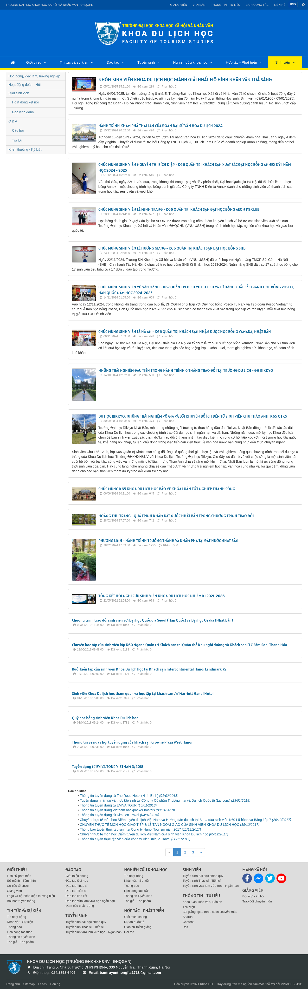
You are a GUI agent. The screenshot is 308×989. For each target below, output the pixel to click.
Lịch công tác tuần (19, 932)
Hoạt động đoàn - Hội (24, 85)
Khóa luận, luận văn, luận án (202, 902)
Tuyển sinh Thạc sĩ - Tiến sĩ (84, 927)
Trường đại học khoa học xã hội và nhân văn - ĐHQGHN (49, 5)
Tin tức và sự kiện (74, 62)
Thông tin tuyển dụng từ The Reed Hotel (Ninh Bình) (129, 796)
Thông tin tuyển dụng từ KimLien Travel (119, 815)
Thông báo (14, 927)
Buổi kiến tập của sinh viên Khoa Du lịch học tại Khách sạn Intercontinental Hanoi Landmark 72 (149, 669)
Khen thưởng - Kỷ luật (24, 149)
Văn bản (199, 5)
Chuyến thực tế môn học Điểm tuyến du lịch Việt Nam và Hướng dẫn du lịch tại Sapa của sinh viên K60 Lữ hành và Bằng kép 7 (185, 820)
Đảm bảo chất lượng (79, 906)
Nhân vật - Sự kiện (20, 922)
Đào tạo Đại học (76, 880)
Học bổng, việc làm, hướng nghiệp (34, 76)
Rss (185, 927)
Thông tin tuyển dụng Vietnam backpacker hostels (127, 810)
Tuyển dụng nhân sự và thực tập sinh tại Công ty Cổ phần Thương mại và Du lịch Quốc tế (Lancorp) (165, 800)
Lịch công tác (257, 5)
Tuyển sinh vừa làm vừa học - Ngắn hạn (93, 932)
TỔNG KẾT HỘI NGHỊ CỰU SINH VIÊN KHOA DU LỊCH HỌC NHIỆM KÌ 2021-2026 (161, 595)
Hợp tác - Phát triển (241, 62)
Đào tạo (113, 62)
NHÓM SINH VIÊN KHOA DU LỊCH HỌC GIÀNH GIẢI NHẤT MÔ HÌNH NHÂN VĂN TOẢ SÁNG (185, 79)
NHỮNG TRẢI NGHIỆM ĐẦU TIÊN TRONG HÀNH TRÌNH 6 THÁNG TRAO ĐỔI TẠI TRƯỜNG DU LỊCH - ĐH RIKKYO (185, 370)
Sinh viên (282, 62)
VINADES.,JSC (291, 984)
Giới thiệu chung (76, 876)
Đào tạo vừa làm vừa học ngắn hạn (90, 901)
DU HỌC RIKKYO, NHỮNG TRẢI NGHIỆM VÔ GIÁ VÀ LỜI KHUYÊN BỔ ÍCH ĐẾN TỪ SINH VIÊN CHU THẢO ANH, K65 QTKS (192, 416)
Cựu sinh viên (18, 93)
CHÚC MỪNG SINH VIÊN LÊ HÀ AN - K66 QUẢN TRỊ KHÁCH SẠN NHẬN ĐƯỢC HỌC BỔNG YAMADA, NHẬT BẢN (184, 331)
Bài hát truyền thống (21, 901)
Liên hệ (279, 5)
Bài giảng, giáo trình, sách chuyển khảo (210, 912)
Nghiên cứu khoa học (190, 62)
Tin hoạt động (16, 917)
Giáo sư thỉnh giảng (138, 927)
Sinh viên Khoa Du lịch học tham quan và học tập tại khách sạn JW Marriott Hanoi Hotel (142, 693)
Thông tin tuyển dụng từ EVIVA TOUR (118, 805)
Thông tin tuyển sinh (21, 937)
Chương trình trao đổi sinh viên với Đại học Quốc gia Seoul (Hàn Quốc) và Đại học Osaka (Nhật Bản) (152, 620)
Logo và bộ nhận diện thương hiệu (31, 896)
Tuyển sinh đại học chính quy (85, 922)
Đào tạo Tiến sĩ (75, 891)
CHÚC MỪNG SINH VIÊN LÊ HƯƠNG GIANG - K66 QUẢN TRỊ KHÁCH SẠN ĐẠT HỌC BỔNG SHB (171, 248)
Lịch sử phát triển (19, 876)
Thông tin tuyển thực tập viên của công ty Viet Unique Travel (135, 839)
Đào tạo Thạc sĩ (76, 885)
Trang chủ (13, 984)
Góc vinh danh (23, 112)
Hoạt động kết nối (25, 102)
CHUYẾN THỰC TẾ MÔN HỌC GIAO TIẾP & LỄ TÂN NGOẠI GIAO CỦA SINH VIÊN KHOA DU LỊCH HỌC (169, 824)
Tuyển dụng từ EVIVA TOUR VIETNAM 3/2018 (107, 766)
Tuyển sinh (146, 62)
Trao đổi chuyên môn (257, 901)
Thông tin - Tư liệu (225, 5)
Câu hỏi (18, 130)
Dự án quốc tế (134, 922)
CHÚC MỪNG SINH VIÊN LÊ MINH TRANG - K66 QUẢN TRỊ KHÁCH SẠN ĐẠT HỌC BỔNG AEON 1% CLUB (178, 209)
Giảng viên (178, 5)
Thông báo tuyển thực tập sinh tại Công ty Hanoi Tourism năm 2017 (140, 829)
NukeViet (259, 984)
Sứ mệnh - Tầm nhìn (21, 880)
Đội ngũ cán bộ (253, 896)
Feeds (42, 984)
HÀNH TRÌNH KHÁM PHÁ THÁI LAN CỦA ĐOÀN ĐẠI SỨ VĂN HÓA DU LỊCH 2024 (160, 125)
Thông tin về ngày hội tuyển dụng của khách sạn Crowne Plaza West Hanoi (132, 742)
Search (187, 917)
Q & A (12, 121)
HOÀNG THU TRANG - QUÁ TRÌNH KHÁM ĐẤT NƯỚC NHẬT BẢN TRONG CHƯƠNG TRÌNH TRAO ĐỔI (176, 515)
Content (188, 922)
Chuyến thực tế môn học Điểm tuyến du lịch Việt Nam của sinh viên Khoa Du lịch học (154, 834)
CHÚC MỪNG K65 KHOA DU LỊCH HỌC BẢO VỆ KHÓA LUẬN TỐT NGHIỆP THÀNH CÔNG (166, 488)
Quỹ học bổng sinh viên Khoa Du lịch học (105, 717)
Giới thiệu (33, 62)
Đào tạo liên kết (76, 896)
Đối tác (129, 932)
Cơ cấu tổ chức (18, 885)
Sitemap (29, 984)
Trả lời (17, 140)
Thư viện (189, 907)
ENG (293, 4)
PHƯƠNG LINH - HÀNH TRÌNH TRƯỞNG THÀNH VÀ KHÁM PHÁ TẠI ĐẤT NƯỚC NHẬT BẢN (168, 540)
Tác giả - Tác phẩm (20, 942)
